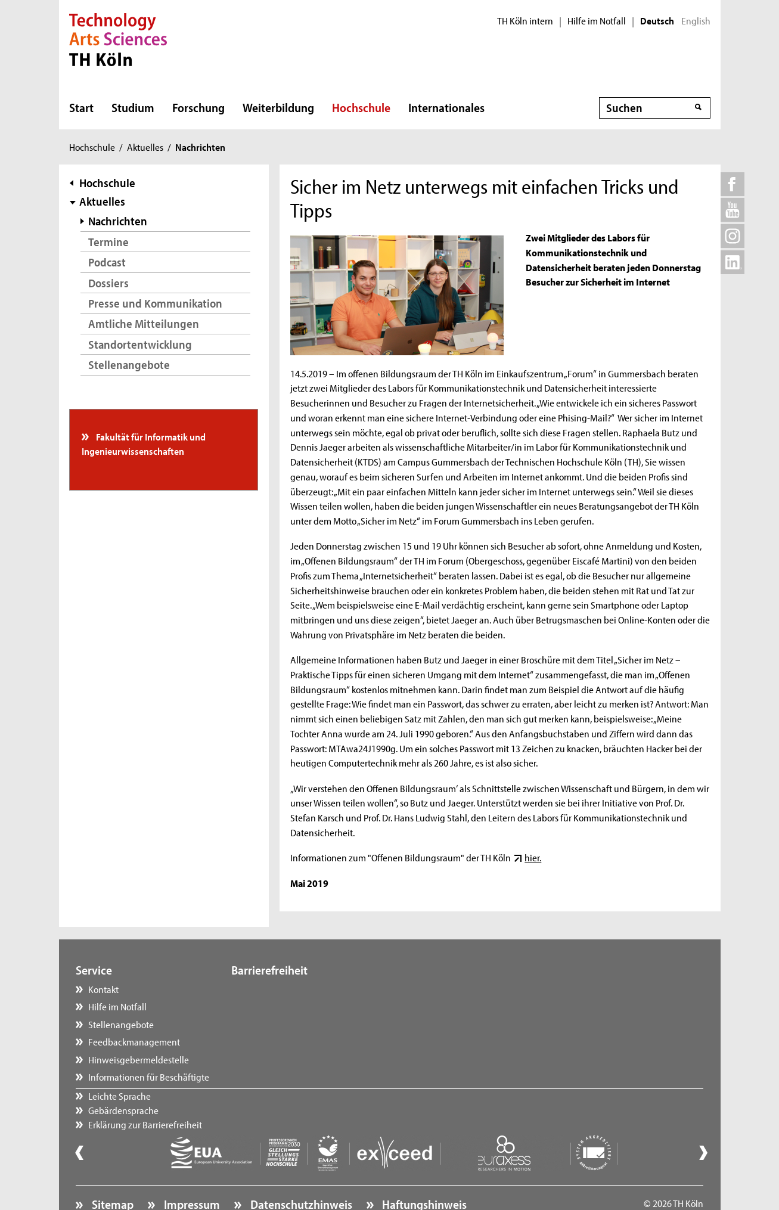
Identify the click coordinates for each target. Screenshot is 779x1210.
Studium (132, 107)
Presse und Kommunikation (155, 303)
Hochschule (361, 107)
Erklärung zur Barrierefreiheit (301, 1024)
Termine (108, 241)
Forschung (198, 107)
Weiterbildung (278, 107)
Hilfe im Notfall (596, 21)
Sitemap (111, 1172)
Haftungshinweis (423, 1172)
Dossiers (108, 282)
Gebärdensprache (279, 1006)
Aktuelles (145, 146)
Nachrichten (117, 220)
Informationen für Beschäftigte (148, 1076)
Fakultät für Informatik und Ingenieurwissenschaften (144, 443)
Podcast (107, 262)
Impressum (191, 1172)
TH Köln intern (525, 21)
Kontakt (103, 988)
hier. (532, 857)
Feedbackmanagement (134, 1041)
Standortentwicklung (140, 344)
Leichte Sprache (275, 988)
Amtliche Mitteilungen (143, 323)
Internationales (446, 107)
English (695, 21)
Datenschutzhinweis (300, 1172)
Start (81, 107)
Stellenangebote (129, 364)
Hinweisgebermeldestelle (138, 1059)
